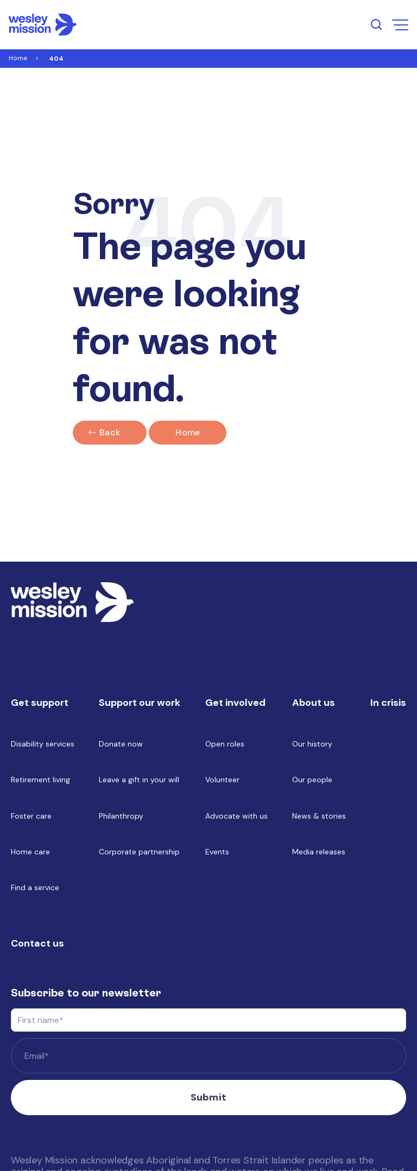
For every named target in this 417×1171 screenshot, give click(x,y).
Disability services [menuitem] (42, 744)
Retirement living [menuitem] (40, 779)
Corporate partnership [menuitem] (139, 852)
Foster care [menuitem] (31, 816)
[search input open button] (376, 24)
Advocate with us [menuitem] (236, 816)
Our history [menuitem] (312, 744)
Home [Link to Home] (18, 58)
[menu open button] (400, 25)
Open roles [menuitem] (224, 744)
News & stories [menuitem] (319, 816)
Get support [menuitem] (39, 702)
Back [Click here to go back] (109, 432)
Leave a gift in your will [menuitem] (139, 779)
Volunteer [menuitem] (222, 779)
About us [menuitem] (313, 702)
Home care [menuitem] (30, 852)
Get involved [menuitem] (235, 702)
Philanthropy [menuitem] (121, 816)
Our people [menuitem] (312, 779)
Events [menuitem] (217, 852)
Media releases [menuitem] (318, 852)
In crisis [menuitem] (388, 702)
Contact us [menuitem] (37, 943)
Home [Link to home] (187, 432)
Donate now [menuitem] (121, 744)
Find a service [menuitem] (35, 887)
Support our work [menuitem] (139, 702)
